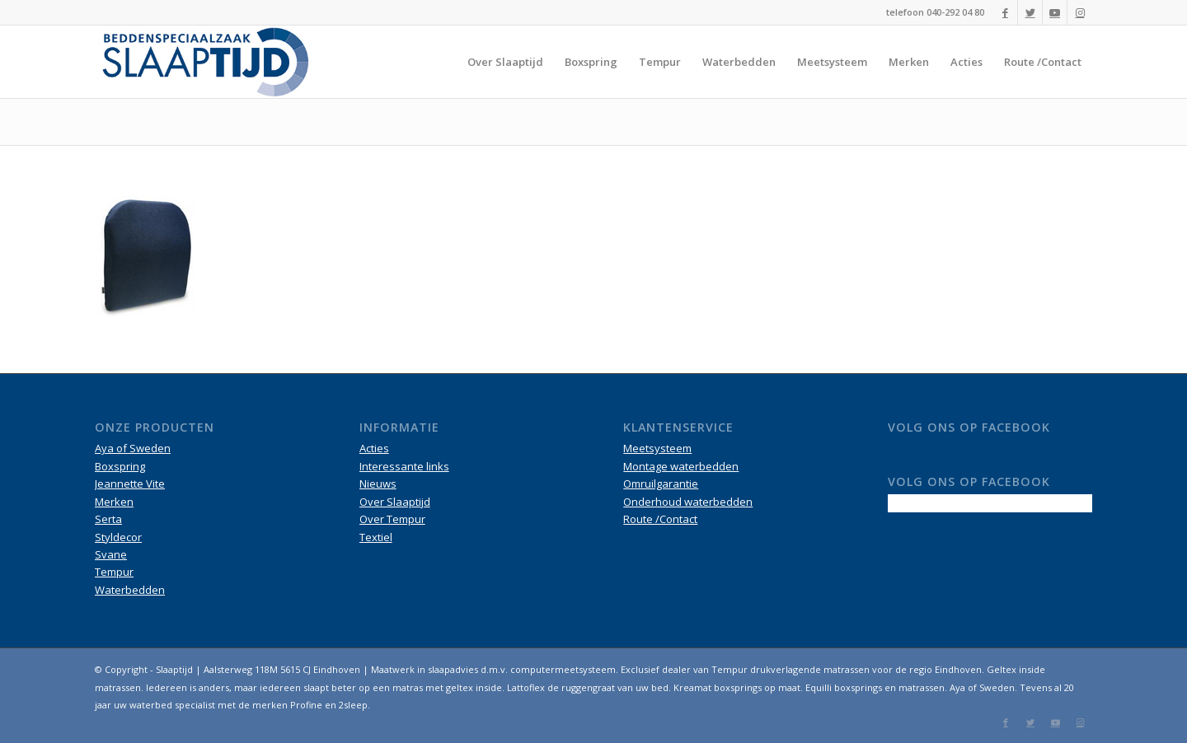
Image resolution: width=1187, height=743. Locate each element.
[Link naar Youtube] (1055, 12)
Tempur (114, 571)
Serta (108, 519)
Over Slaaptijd (394, 501)
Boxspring (120, 466)
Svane (111, 554)
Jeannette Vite (130, 483)
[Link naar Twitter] (1030, 12)
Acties (374, 448)
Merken (114, 501)
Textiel (375, 537)
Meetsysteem (657, 448)
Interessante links (404, 466)
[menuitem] (505, 62)
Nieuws (377, 483)
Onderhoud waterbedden (688, 501)
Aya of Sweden (133, 448)
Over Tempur (392, 519)
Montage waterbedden (681, 466)
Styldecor (118, 537)
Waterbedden (130, 589)
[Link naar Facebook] (1005, 12)
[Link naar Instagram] (1079, 12)
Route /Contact (660, 519)
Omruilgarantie (660, 483)
